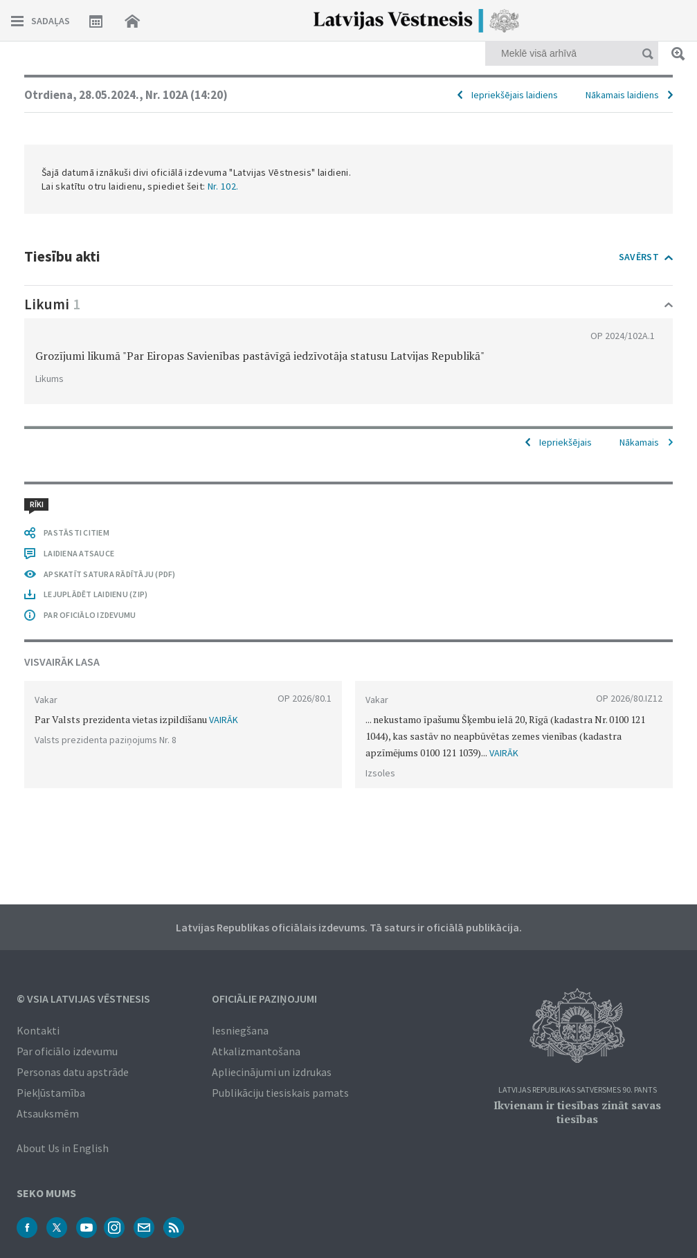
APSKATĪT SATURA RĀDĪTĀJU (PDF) (110, 574)
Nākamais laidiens (622, 95)
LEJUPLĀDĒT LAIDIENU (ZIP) (95, 594)
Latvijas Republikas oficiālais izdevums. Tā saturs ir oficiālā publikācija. (349, 927)
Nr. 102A (186, 95)
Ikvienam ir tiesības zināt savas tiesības (577, 1112)
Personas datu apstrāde (73, 1072)
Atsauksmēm (48, 1113)
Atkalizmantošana (256, 1051)
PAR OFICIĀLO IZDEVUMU (90, 615)
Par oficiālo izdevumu (67, 1051)
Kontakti (38, 1030)
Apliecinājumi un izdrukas (272, 1072)
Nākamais (639, 442)
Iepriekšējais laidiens (514, 95)
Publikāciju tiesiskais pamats (280, 1093)
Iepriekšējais (565, 442)
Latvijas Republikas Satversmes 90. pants (577, 1090)
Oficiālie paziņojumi (264, 998)
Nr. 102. (223, 186)
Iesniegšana (240, 1030)
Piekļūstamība (51, 1093)
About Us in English (63, 1148)
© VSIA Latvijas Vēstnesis (83, 998)
